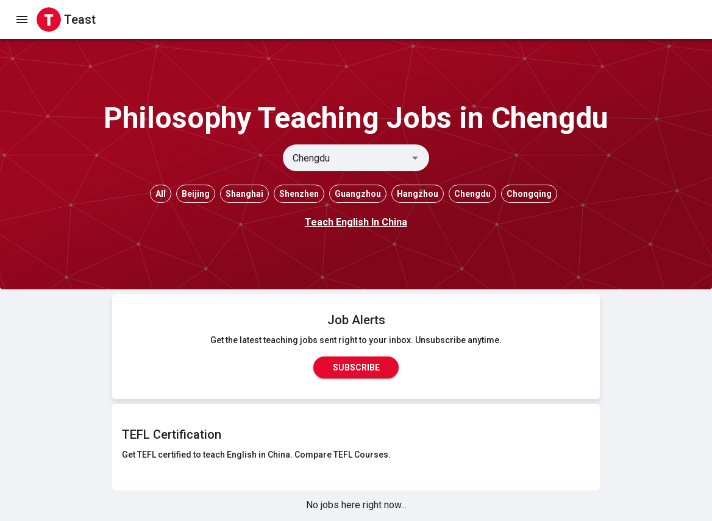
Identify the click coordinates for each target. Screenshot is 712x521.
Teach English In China (356, 222)
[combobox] (346, 157)
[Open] (415, 157)
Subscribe (356, 367)
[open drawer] (22, 19)
